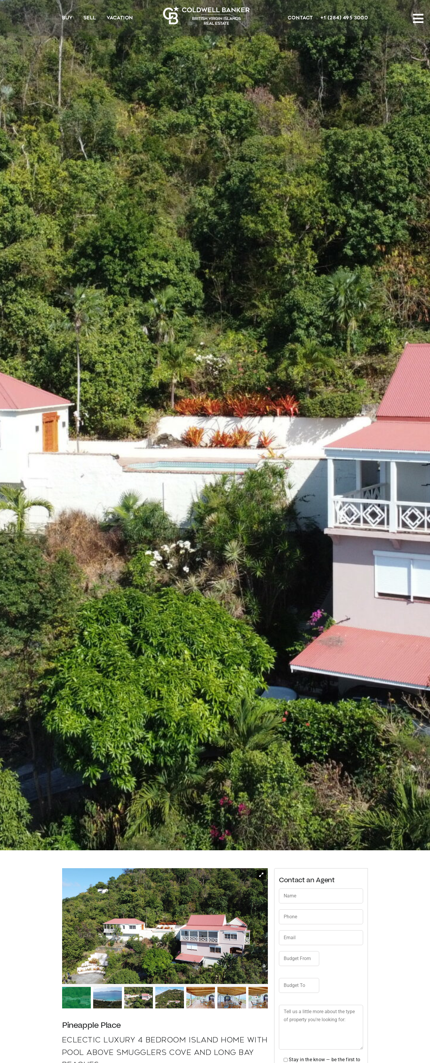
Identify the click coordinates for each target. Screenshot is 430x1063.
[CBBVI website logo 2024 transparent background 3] (206, 15)
